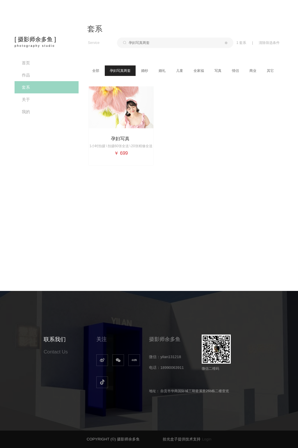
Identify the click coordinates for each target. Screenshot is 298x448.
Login (206, 439)
